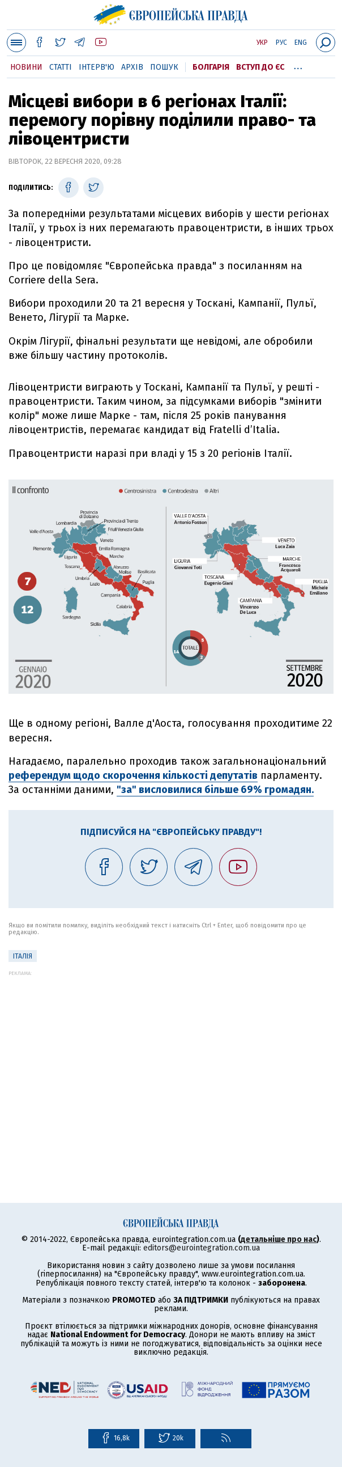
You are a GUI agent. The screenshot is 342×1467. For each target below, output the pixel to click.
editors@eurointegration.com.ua (201, 1248)
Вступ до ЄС (260, 67)
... (298, 65)
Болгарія (211, 67)
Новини (26, 67)
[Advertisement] (171, 1055)
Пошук (164, 67)
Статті (60, 67)
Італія (22, 956)
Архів (132, 67)
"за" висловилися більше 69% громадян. (215, 789)
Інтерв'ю (96, 67)
